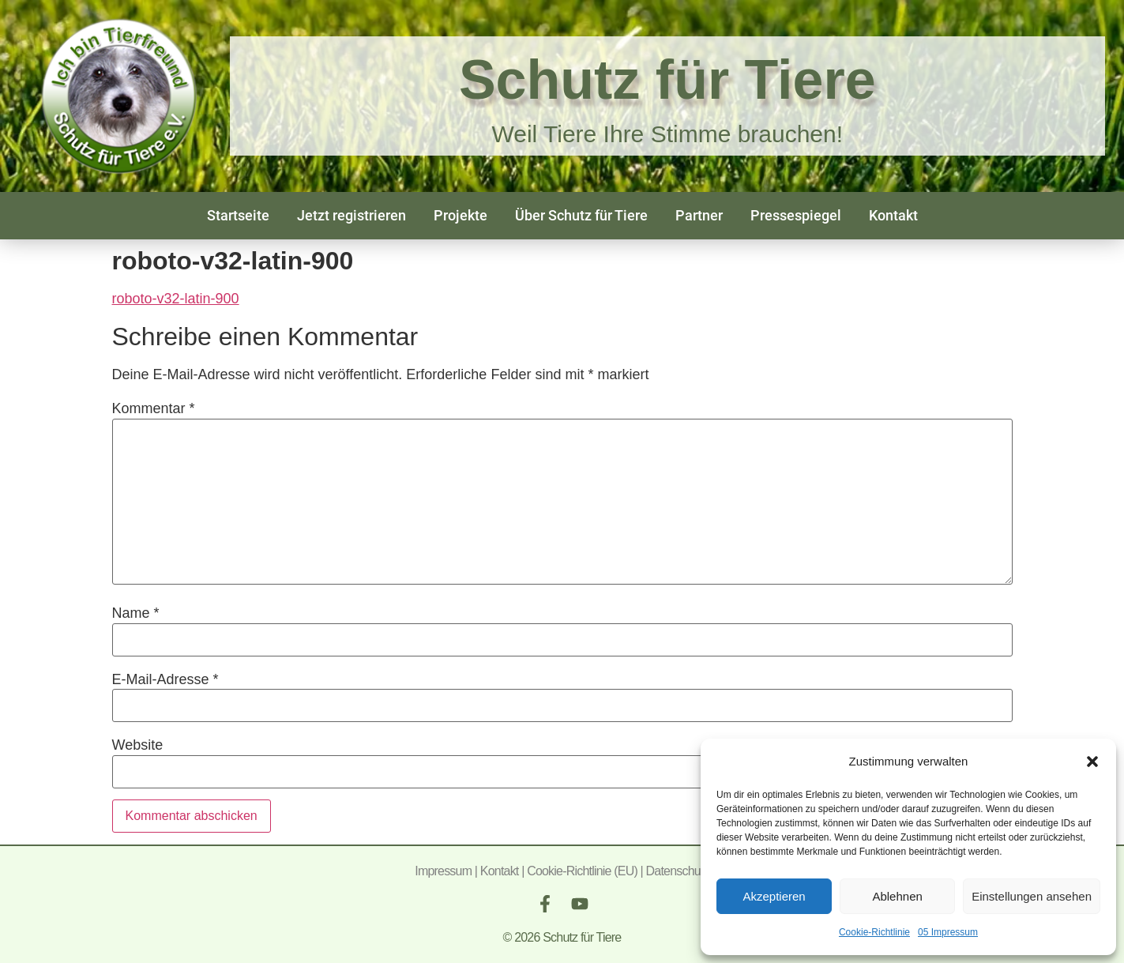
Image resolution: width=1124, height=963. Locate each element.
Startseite (238, 215)
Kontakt (893, 215)
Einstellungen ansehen (1032, 896)
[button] (1092, 761)
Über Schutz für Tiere (581, 215)
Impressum (443, 871)
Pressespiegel (795, 215)
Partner (699, 215)
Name (136, 613)
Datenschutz (677, 871)
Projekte (460, 215)
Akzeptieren (773, 896)
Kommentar (153, 408)
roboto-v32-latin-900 (175, 299)
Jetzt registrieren (351, 215)
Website (138, 745)
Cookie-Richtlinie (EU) (582, 871)
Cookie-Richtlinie (874, 932)
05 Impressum (948, 932)
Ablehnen (897, 896)
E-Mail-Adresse (165, 679)
